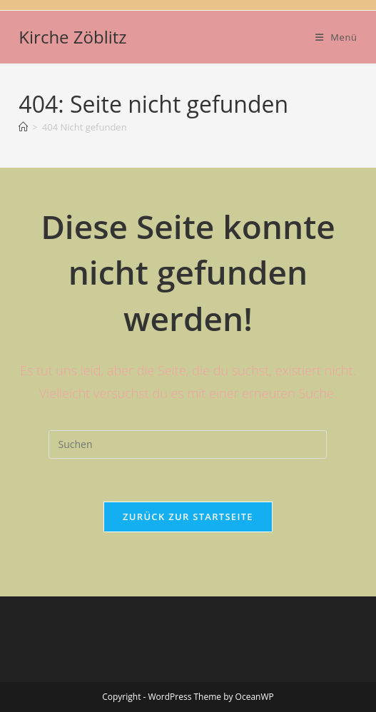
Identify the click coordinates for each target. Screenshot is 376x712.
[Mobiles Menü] (336, 37)
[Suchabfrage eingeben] (188, 444)
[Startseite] (23, 127)
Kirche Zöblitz (72, 37)
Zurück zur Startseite (188, 516)
